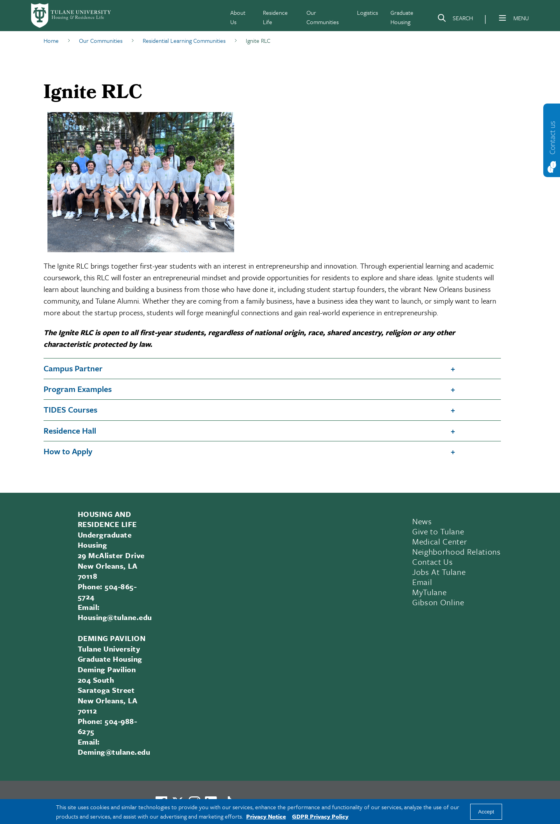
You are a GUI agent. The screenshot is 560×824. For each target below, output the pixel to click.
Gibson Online (438, 602)
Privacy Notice (266, 816)
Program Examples (78, 389)
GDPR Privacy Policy (320, 816)
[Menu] (502, 18)
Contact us (552, 137)
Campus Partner (73, 368)
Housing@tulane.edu (115, 617)
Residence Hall (70, 430)
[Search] (455, 19)
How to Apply (68, 451)
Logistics (367, 12)
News (422, 521)
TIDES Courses (70, 409)
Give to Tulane (438, 531)
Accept (486, 812)
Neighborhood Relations (456, 551)
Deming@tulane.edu (114, 752)
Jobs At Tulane (439, 572)
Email (422, 582)
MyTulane (429, 592)
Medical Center (439, 541)
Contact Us (432, 561)
